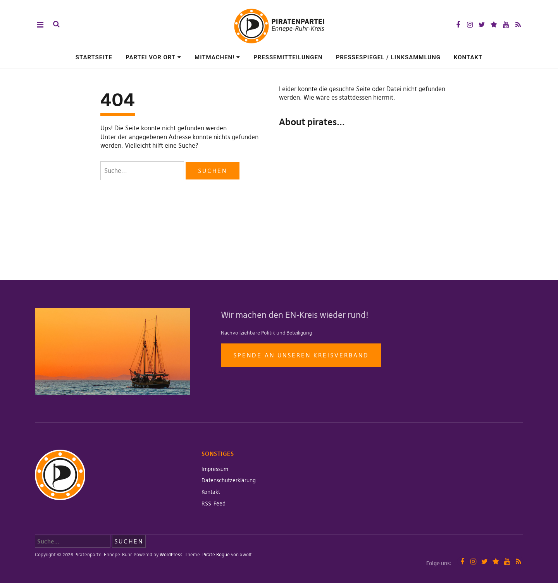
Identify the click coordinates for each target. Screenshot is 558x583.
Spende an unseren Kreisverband (301, 355)
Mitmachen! (214, 57)
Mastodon (494, 24)
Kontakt (468, 57)
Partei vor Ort (151, 57)
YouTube (506, 24)
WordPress (171, 554)
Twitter (482, 24)
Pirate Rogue (216, 554)
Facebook (458, 24)
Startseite (94, 57)
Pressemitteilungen (288, 57)
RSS (518, 24)
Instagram (470, 24)
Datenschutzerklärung (229, 480)
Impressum (215, 469)
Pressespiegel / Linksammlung (388, 57)
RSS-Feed (214, 503)
